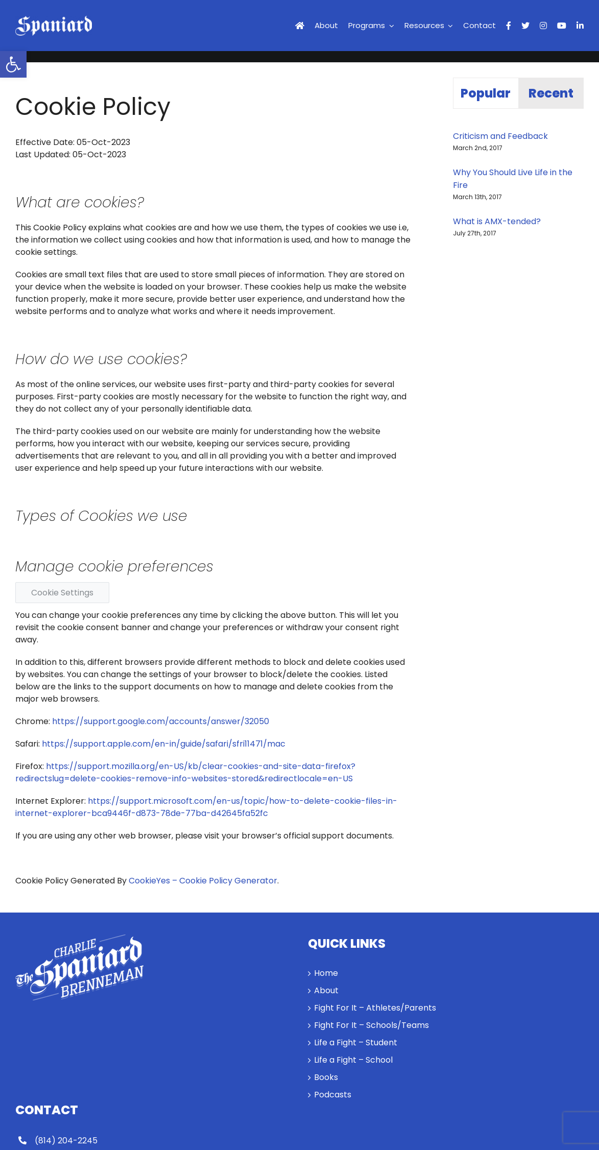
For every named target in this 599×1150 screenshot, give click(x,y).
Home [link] (326, 973)
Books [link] (326, 1077)
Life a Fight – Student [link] (355, 1042)
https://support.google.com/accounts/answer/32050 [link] (160, 721)
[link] (13, 64)
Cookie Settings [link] (62, 592)
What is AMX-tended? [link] (497, 221)
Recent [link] (551, 93)
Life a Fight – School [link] (353, 1060)
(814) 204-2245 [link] (66, 1140)
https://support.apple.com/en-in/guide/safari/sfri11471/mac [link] (163, 744)
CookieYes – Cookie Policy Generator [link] (203, 881)
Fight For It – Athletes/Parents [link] (375, 1008)
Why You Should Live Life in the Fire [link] (512, 178)
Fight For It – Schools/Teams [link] (371, 1025)
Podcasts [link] (332, 1094)
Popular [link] (486, 93)
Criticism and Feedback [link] (500, 136)
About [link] (326, 990)
